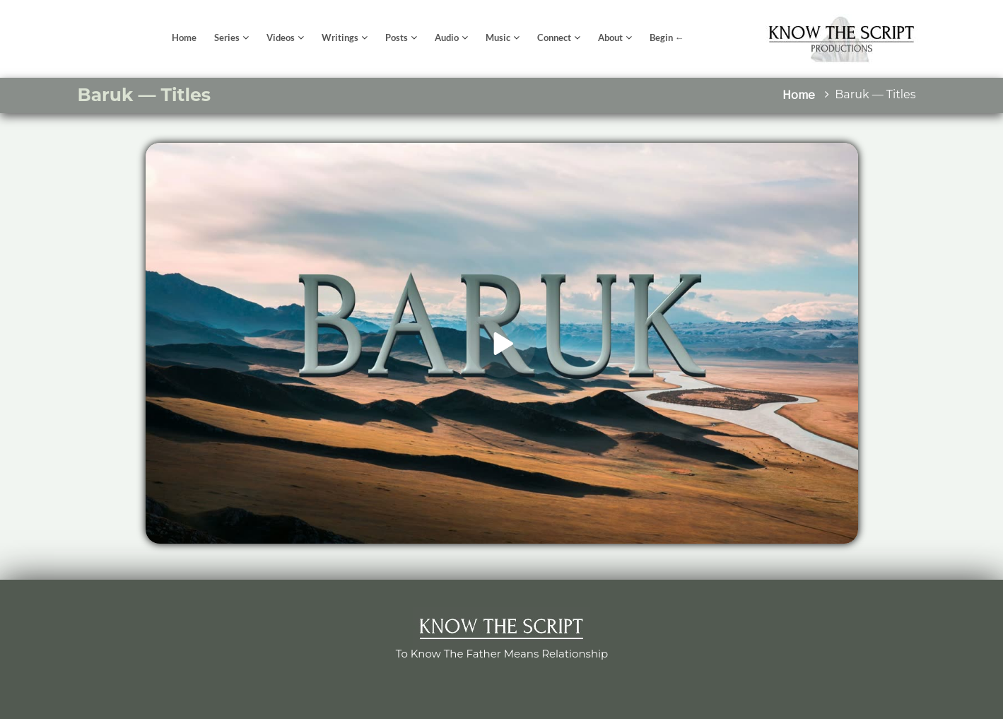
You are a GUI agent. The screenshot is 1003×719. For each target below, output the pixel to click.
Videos (280, 37)
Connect (554, 37)
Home (184, 37)
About (610, 37)
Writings (340, 37)
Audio (447, 37)
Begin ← (667, 37)
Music (498, 37)
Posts (396, 37)
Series (227, 37)
